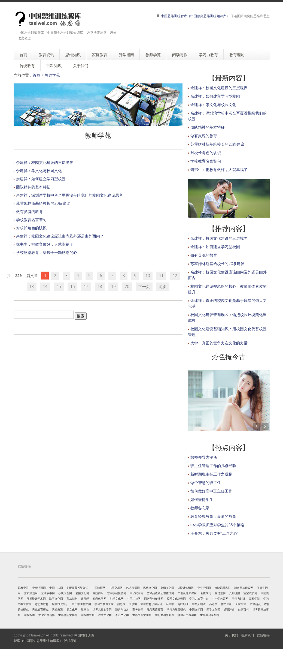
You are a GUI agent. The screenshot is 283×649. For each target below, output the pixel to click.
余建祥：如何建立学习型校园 (41, 178)
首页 (36, 75)
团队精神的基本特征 (33, 187)
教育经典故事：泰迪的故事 (213, 516)
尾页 (163, 286)
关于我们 (231, 635)
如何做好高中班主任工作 (211, 491)
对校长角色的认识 (31, 227)
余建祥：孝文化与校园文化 (39, 170)
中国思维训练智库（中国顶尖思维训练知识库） (195, 16)
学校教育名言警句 (31, 219)
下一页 (144, 286)
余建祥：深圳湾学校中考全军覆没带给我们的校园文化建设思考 (69, 195)
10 (147, 275)
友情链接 (263, 635)
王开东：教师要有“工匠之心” (214, 533)
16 (72, 286)
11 (161, 275)
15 (59, 286)
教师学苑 (52, 75)
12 (175, 275)
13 (31, 286)
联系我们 (247, 635)
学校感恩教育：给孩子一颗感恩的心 (46, 252)
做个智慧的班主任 (205, 482)
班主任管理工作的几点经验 (213, 465)
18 (100, 286)
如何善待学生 (201, 499)
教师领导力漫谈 (203, 457)
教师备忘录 (199, 507)
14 (45, 286)
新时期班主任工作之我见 (211, 474)
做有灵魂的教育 (29, 211)
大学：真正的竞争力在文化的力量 (219, 342)
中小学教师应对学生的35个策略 (217, 524)
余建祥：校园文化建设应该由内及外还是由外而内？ (60, 236)
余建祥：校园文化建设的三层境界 (44, 162)
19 (113, 286)
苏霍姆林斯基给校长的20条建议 (43, 203)
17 (86, 286)
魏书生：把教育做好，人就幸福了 (44, 244)
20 (127, 286)
